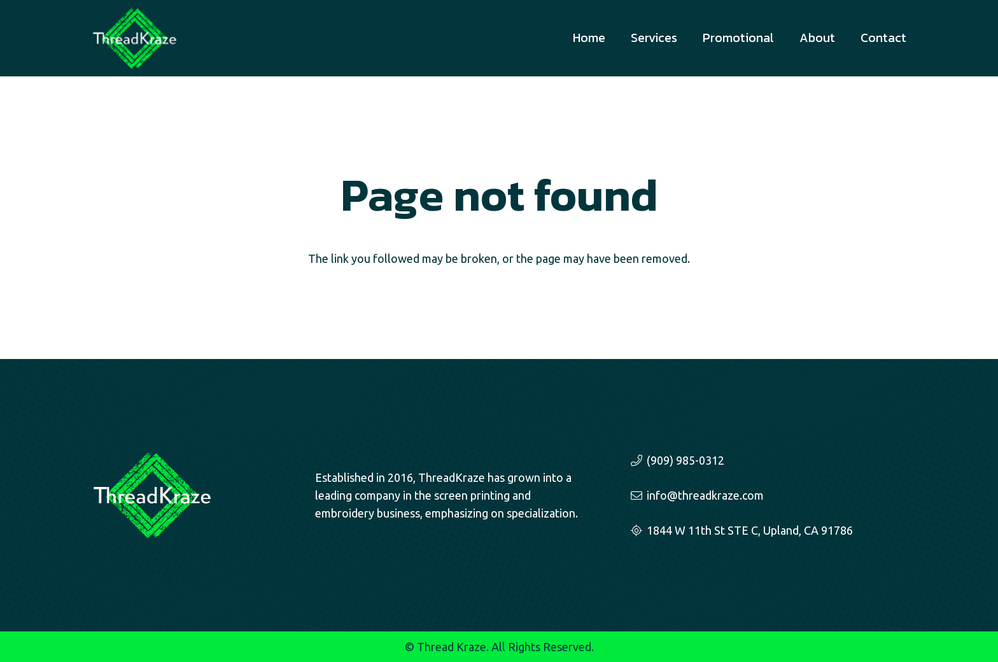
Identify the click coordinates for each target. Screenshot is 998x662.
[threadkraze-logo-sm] (135, 38)
